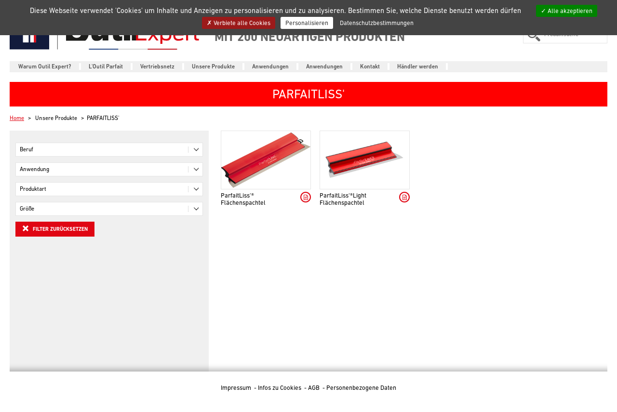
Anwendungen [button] (270, 66)
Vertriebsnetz (157, 66)
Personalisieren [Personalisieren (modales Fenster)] (306, 23)
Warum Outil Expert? (44, 66)
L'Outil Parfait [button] (106, 66)
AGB (314, 387)
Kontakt (370, 66)
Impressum (237, 387)
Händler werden (417, 66)
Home (17, 118)
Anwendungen (324, 66)
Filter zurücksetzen (55, 228)
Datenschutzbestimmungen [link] (377, 23)
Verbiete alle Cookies (238, 23)
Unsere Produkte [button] (213, 66)
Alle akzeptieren (566, 10)
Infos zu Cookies (280, 387)
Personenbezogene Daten (361, 387)
